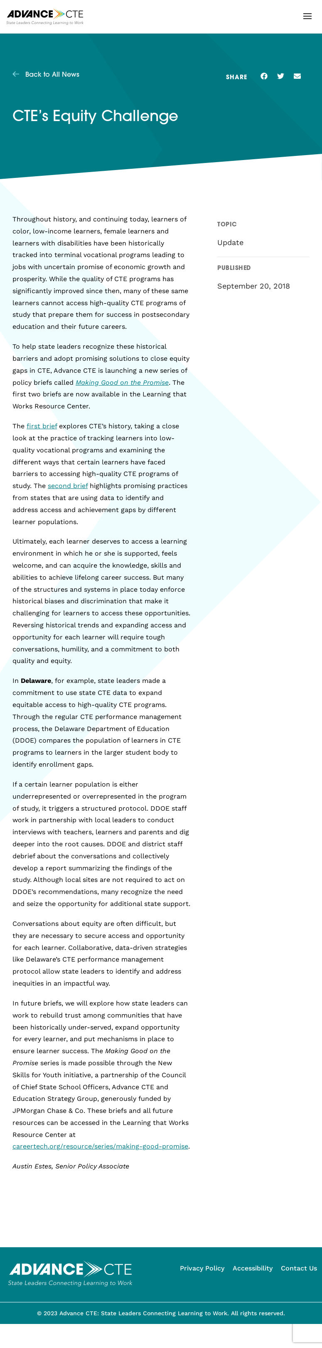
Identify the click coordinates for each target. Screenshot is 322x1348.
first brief (42, 426)
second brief (68, 486)
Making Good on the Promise (122, 382)
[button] (307, 16)
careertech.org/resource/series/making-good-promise (100, 1146)
